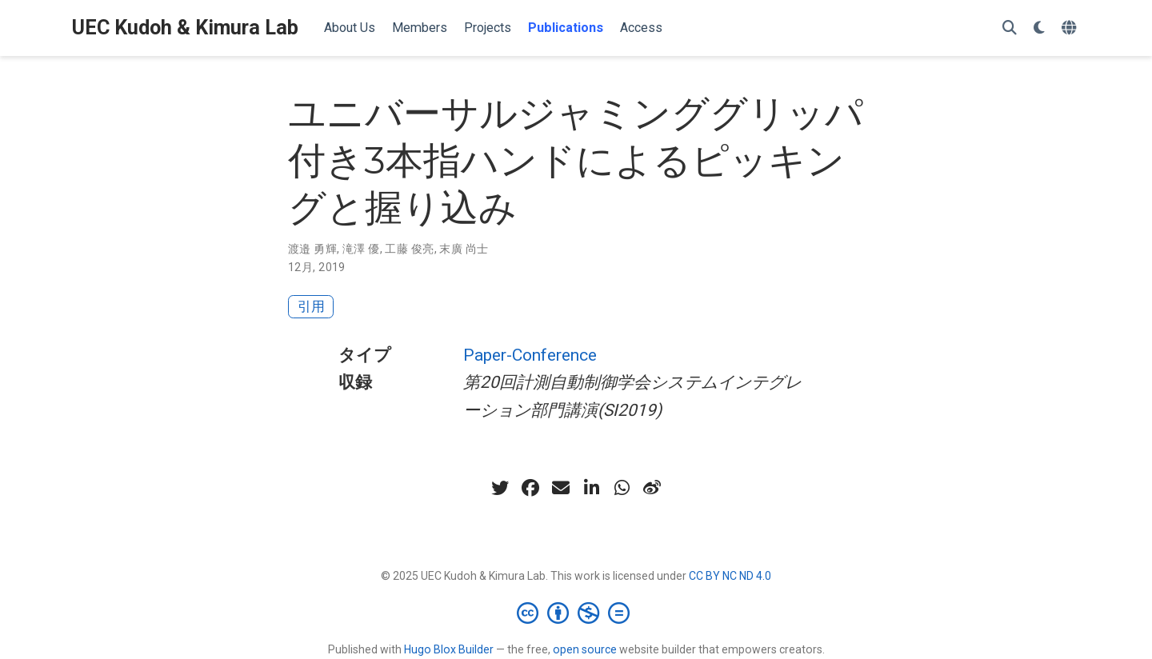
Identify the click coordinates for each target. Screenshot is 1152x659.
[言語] (1071, 28)
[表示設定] (1039, 28)
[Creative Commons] (576, 612)
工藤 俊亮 (409, 248)
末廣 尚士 (463, 248)
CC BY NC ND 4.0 (730, 575)
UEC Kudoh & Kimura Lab (185, 27)
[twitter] (500, 488)
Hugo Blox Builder (449, 649)
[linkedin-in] (591, 488)
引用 (311, 306)
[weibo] (652, 488)
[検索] (1009, 28)
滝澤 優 (361, 248)
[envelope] (561, 488)
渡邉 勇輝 (312, 248)
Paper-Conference (530, 355)
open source (585, 649)
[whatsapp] (622, 488)
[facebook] (530, 488)
